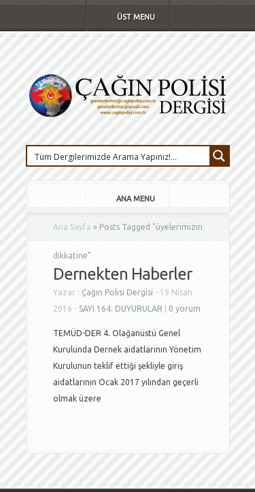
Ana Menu (126, 199)
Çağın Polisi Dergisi (117, 292)
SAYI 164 (95, 308)
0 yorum (185, 308)
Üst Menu (127, 17)
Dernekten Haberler (122, 274)
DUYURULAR (139, 308)
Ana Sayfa (72, 227)
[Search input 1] (119, 156)
